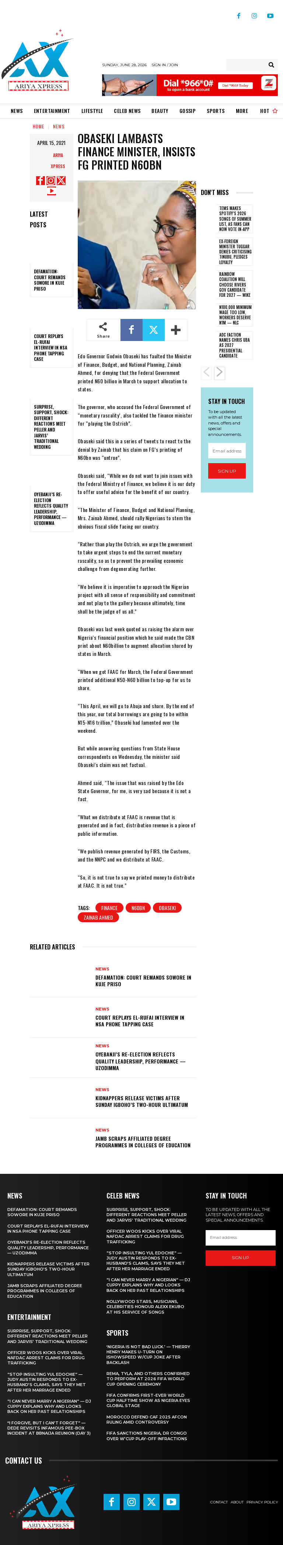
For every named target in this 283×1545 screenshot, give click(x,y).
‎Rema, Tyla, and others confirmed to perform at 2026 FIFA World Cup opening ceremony (148, 1379)
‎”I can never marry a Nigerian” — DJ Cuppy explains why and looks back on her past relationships (49, 1406)
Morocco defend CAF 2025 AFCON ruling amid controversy (146, 1419)
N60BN (138, 908)
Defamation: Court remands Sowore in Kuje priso (50, 280)
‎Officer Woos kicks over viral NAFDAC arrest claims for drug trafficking (46, 1358)
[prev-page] (206, 373)
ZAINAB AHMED (98, 917)
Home (38, 126)
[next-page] (219, 373)
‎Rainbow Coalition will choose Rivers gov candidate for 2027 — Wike (235, 284)
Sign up (227, 471)
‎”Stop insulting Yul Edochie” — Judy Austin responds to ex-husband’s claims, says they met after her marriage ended (46, 1382)
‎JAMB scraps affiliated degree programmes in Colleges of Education (143, 1141)
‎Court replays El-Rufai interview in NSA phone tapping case (50, 347)
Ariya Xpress (58, 160)
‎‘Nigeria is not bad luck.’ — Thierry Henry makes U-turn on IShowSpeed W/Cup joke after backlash (148, 1354)
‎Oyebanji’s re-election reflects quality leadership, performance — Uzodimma (51, 508)
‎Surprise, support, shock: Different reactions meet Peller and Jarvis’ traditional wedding (51, 427)
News (59, 126)
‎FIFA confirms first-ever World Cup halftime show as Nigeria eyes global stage (148, 1401)
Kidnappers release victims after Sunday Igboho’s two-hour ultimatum (141, 1101)
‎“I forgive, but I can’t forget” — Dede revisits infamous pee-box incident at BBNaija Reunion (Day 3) (49, 1428)
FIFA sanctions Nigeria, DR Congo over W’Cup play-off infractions (146, 1436)
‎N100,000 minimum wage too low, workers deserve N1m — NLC (235, 315)
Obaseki (167, 908)
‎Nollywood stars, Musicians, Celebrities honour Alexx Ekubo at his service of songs (145, 1307)
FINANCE (109, 908)
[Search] (271, 65)
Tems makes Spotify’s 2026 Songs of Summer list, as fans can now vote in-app (235, 218)
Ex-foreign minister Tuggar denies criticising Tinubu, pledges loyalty (235, 251)
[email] (227, 450)
